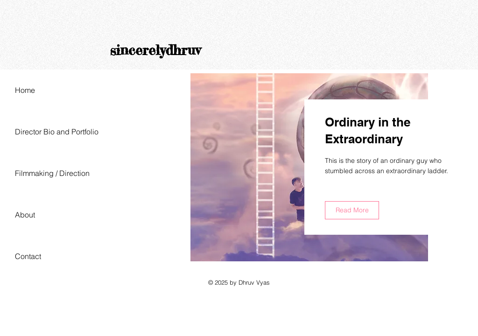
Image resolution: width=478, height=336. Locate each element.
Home (25, 90)
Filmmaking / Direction (52, 173)
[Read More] (352, 210)
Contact (28, 256)
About (25, 214)
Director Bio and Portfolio (56, 131)
